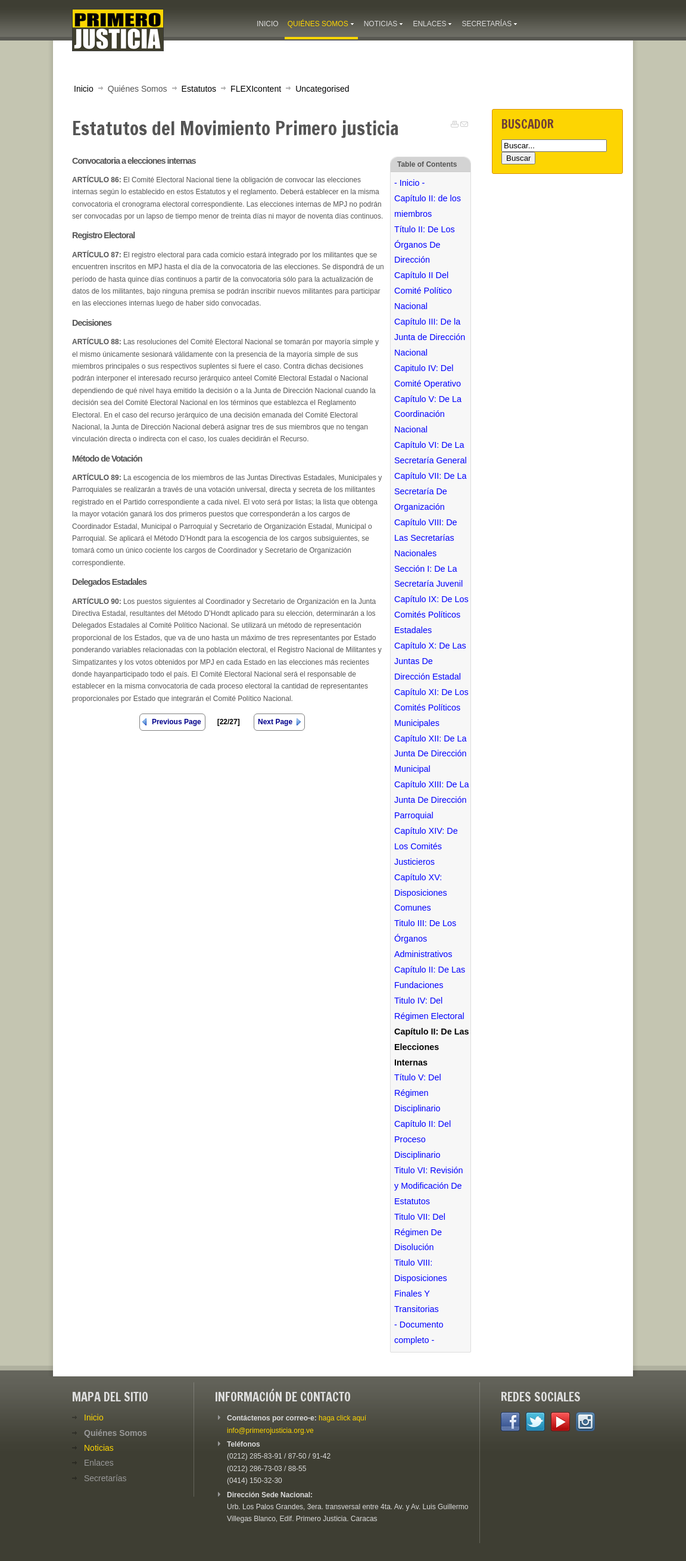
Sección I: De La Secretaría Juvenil (428, 576)
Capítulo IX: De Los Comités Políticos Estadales (431, 614)
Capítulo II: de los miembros (427, 206)
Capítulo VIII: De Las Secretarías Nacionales (425, 538)
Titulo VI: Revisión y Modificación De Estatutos (428, 1186)
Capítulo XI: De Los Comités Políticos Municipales (431, 707)
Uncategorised (322, 89)
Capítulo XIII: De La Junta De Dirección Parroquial (431, 800)
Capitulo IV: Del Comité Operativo (427, 375)
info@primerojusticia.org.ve (270, 1430)
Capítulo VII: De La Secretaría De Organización (430, 491)
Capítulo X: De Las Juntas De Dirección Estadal (430, 661)
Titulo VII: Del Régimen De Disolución (419, 1232)
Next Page (275, 722)
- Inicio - (409, 183)
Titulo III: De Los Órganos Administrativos (425, 938)
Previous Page (176, 722)
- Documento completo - (418, 1332)
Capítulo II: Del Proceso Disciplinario (422, 1139)
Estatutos (199, 89)
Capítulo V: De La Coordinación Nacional (428, 414)
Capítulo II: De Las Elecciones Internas (431, 1047)
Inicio (83, 89)
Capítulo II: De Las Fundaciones (429, 977)
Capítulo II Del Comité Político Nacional (423, 290)
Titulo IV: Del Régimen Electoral (429, 1008)
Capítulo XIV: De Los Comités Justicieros (426, 846)
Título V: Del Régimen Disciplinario (417, 1093)
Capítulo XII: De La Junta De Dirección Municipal (430, 754)
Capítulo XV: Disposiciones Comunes (420, 893)
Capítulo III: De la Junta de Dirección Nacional (429, 337)
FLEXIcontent (255, 89)
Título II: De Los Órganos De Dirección (424, 245)
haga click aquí (342, 1418)
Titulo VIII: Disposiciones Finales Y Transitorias (420, 1286)
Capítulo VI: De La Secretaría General (430, 452)
